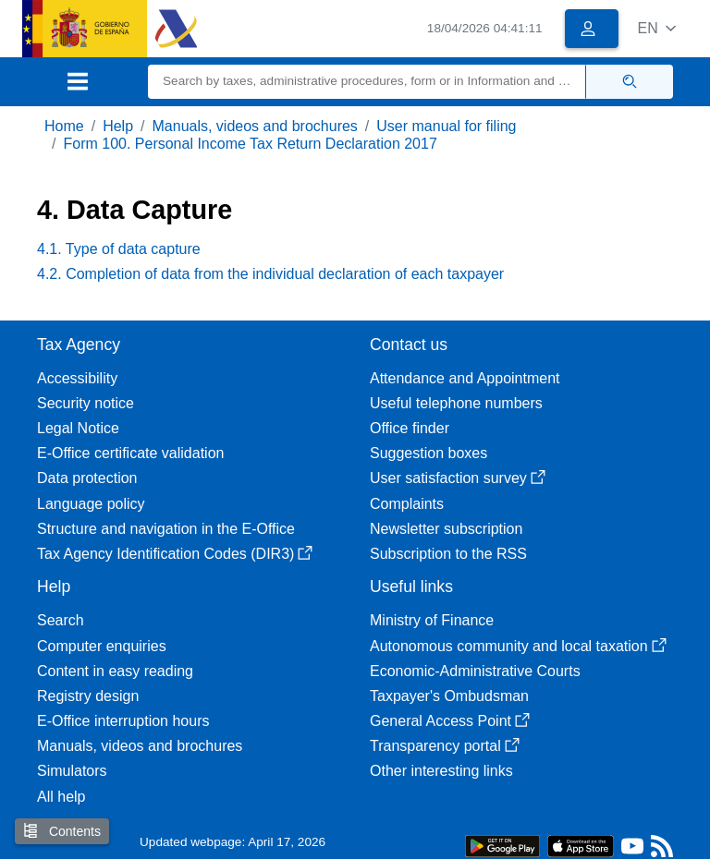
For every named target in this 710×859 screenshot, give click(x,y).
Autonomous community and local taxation (518, 646)
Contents (62, 831)
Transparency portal (445, 746)
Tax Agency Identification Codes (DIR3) (174, 554)
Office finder (409, 428)
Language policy (91, 504)
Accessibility (77, 378)
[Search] (367, 82)
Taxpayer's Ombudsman (449, 696)
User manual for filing (446, 126)
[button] (657, 28)
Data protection (87, 478)
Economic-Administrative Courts (475, 671)
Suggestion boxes (428, 453)
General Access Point (450, 721)
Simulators (72, 771)
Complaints (407, 504)
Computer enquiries (101, 646)
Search (60, 620)
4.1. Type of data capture (119, 249)
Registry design (88, 696)
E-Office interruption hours (123, 721)
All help (61, 797)
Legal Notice (78, 428)
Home (64, 126)
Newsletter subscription (446, 529)
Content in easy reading (115, 671)
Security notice (85, 403)
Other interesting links (441, 771)
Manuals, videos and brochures (255, 126)
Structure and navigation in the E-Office (166, 529)
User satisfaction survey (457, 478)
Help (118, 126)
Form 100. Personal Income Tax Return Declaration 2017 (249, 143)
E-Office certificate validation (130, 453)
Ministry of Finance (432, 620)
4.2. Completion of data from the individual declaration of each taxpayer (270, 274)
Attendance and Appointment (465, 378)
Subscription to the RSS (448, 554)
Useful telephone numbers (456, 403)
